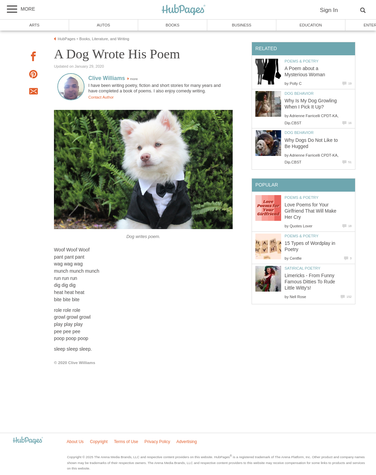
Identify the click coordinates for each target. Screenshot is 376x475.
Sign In (329, 10)
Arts (34, 25)
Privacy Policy (157, 441)
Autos (103, 25)
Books (172, 25)
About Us (75, 441)
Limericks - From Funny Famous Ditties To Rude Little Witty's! (310, 282)
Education (310, 25)
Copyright (99, 441)
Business (242, 25)
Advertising (186, 441)
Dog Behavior (299, 93)
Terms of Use (126, 441)
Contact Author (101, 97)
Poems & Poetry (302, 61)
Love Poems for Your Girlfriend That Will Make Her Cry (310, 211)
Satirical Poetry (302, 268)
